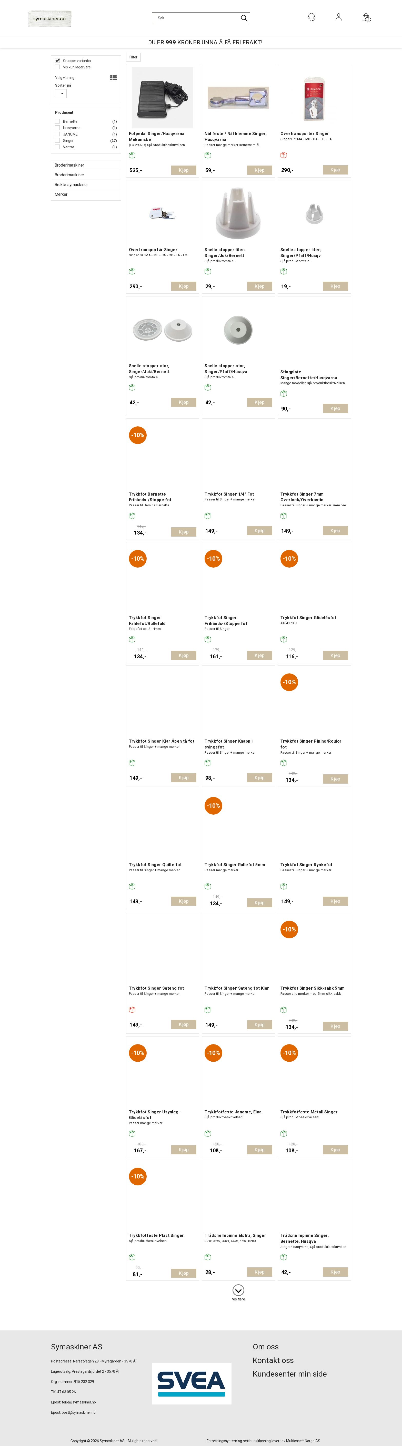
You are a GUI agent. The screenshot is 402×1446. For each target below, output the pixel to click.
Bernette (69, 121)
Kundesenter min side (290, 1373)
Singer (68, 141)
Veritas (68, 147)
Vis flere (238, 1299)
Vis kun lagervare (76, 67)
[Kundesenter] (311, 17)
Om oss (266, 1346)
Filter (133, 57)
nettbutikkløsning (257, 1441)
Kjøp (184, 170)
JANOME (70, 134)
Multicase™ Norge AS (303, 1441)
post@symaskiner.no (79, 1412)
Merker (61, 194)
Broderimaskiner (69, 165)
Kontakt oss (273, 1360)
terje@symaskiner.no (79, 1402)
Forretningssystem (222, 1441)
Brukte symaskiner (71, 184)
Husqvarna (71, 128)
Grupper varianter (77, 61)
